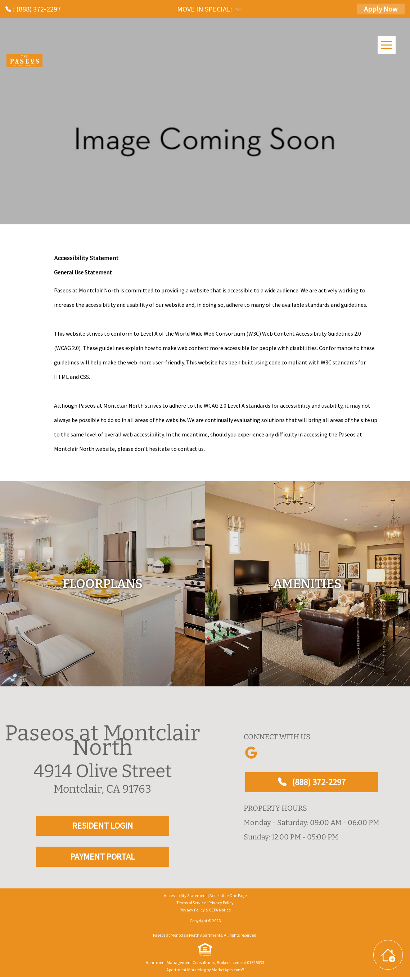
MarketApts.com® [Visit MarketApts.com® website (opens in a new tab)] (228, 969)
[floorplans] (102, 583)
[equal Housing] (205, 949)
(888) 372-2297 (312, 782)
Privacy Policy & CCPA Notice (205, 910)
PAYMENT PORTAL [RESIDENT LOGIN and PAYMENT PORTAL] (102, 856)
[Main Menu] (387, 45)
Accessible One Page (228, 895)
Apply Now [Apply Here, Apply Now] (380, 8)
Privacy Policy (221, 902)
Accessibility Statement (185, 895)
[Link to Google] (251, 752)
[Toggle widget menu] (388, 955)
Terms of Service (191, 902)
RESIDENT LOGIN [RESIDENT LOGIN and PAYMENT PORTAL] (102, 825)
